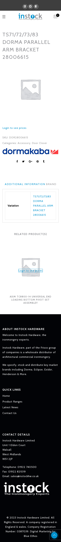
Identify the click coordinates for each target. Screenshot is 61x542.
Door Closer (39, 143)
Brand (51, 184)
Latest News (10, 407)
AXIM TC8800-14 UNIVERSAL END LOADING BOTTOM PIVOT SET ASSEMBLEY (30, 299)
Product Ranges (12, 401)
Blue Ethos (30, 536)
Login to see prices (14, 128)
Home (6, 395)
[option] (30, 89)
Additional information (25, 184)
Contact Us (9, 413)
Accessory (24, 143)
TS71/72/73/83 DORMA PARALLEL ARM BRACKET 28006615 (43, 205)
